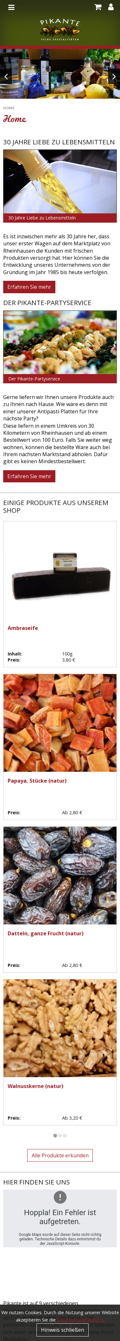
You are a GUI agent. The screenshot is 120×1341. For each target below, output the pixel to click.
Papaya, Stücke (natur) (37, 780)
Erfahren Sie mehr (29, 286)
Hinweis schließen (62, 1329)
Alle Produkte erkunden (60, 1155)
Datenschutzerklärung (80, 1320)
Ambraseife (23, 628)
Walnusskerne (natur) (35, 1086)
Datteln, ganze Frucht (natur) (46, 933)
